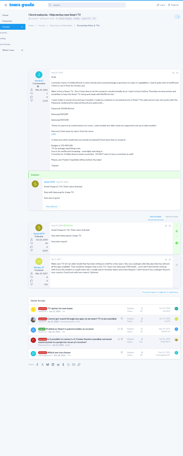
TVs (68, 331)
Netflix (82, 18)
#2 (123, 243)
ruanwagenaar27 (50, 399)
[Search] (82, 5)
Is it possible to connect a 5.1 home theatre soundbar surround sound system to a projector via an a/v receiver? (59, 377)
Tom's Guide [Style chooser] (159, 440)
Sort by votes (125, 233)
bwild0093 (48, 331)
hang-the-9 (118, 373)
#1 (130, 73)
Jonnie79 (47, 348)
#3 (123, 277)
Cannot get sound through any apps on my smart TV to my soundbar (58, 341)
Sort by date (108, 233)
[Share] (126, 73)
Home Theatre (70, 18)
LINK (58, 145)
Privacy (99, 452)
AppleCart (47, 364)
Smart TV (91, 18)
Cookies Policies (80, 452)
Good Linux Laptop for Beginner (160, 164)
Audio (72, 386)
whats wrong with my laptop (158, 195)
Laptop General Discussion (152, 172)
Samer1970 (54, 199)
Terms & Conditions (119, 452)
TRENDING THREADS (146, 158)
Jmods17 (40, 18)
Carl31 (120, 341)
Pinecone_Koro (49, 386)
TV (99, 18)
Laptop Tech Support (150, 189)
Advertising (60, 452)
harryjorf (119, 328)
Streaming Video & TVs (151, 218)
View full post (57, 223)
